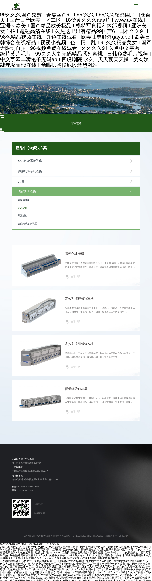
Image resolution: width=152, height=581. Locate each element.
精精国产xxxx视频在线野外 (130, 556)
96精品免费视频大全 (106, 571)
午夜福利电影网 (81, 576)
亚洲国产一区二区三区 (99, 556)
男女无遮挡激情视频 (50, 571)
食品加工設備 (76, 188)
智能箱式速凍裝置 (27, 219)
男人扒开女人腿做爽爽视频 (49, 565)
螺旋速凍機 (24, 196)
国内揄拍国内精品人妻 (14, 568)
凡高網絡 (122, 532)
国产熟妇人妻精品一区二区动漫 (82, 559)
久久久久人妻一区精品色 (131, 562)
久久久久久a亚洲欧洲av (80, 565)
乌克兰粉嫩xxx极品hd (58, 576)
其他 (76, 178)
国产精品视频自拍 (82, 568)
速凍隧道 (22, 203)
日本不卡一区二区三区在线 (110, 568)
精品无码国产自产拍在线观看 (27, 576)
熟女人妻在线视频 (46, 562)
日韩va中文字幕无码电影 (137, 565)
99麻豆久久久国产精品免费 (21, 571)
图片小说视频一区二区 (72, 562)
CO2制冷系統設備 (76, 160)
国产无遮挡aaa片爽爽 (108, 565)
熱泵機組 (22, 211)
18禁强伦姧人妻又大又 (105, 576)
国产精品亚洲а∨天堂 (22, 562)
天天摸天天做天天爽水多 (101, 562)
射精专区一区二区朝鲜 (13, 573)
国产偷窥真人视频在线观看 (104, 573)
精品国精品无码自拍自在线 (71, 573)
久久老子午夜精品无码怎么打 (38, 556)
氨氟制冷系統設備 (76, 169)
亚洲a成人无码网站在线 (71, 556)
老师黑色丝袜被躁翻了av (116, 559)
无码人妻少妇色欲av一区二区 (45, 559)
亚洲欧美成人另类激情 (41, 573)
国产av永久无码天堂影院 (77, 571)
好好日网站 (64, 568)
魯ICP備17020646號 (97, 532)
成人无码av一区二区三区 (133, 571)
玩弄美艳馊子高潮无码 (42, 568)
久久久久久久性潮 (131, 576)
